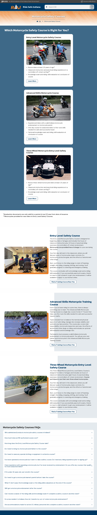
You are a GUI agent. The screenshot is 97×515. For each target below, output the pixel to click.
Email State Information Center (24, 470)
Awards (24, 510)
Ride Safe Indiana (29, 6)
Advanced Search (71, 470)
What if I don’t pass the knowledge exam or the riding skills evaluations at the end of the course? (38, 420)
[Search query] (81, 7)
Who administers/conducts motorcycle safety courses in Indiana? (27, 369)
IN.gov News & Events (24, 496)
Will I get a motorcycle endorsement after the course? (23, 425)
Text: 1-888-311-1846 (24, 483)
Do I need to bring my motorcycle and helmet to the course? (26, 386)
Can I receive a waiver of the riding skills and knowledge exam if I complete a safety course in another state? (42, 431)
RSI (40, 21)
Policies (71, 473)
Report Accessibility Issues (71, 500)
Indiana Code (24, 503)
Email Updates (24, 500)
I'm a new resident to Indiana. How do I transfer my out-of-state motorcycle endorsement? (36, 436)
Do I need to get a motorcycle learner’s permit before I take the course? (29, 414)
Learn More (12, 77)
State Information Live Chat (24, 466)
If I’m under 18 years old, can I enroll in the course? (22, 409)
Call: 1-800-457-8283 (24, 480)
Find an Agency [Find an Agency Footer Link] (24, 476)
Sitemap (71, 476)
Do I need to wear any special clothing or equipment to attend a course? (30, 391)
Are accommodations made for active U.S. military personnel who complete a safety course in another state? (42, 441)
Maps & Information (24, 493)
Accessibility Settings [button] (71, 497)
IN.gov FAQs (71, 480)
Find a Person (24, 473)
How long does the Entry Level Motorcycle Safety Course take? (26, 380)
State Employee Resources (71, 483)
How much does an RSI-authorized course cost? (21, 375)
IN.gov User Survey (71, 466)
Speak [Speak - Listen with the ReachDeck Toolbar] (71, 506)
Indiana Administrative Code (24, 507)
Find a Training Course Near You (63, 218)
